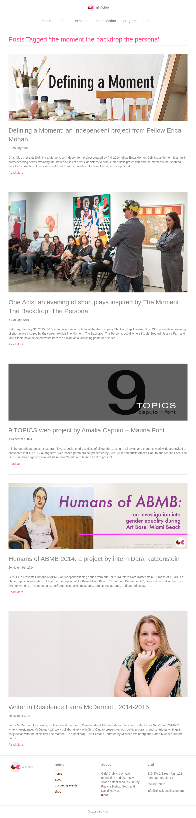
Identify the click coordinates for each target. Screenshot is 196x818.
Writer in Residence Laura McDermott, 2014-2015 (78, 706)
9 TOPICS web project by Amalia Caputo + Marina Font (86, 430)
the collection (105, 21)
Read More (15, 172)
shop (150, 21)
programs (131, 21)
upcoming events (66, 785)
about (63, 21)
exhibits (81, 21)
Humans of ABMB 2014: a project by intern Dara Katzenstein (93, 558)
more (104, 795)
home (46, 21)
